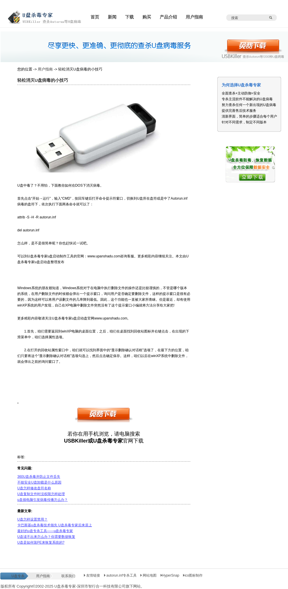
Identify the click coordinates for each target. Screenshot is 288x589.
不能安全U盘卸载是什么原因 (39, 482)
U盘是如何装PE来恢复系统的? (40, 542)
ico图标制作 (193, 575)
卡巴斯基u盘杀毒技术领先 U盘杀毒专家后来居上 (54, 525)
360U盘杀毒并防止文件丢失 (38, 477)
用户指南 (45, 69)
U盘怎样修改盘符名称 (34, 488)
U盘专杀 (18, 576)
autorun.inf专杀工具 (121, 575)
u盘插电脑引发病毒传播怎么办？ (42, 500)
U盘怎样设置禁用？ (32, 519)
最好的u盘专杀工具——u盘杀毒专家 (45, 531)
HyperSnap (170, 575)
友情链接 (92, 575)
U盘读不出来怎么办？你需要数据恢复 (46, 537)
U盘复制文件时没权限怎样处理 (41, 494)
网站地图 (149, 575)
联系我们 (68, 576)
